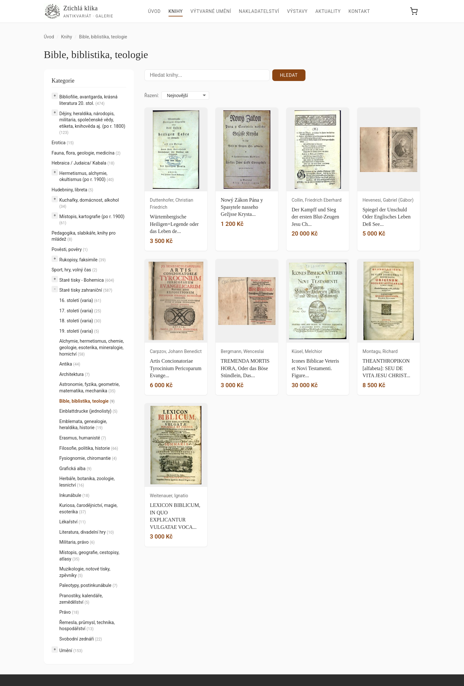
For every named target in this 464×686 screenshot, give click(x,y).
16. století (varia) (80, 300)
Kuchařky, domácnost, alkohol (89, 203)
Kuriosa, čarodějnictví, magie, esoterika (88, 508)
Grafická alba (75, 468)
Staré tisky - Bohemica (86, 280)
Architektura (74, 374)
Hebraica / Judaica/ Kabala (83, 163)
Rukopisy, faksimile (82, 259)
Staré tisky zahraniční (85, 290)
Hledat (289, 75)
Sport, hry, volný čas (74, 269)
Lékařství (72, 521)
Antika (69, 364)
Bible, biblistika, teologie (87, 401)
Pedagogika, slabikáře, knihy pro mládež (84, 236)
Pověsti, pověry (70, 249)
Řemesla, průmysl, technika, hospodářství (87, 625)
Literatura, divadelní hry (86, 532)
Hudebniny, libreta (72, 189)
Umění (70, 650)
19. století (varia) (79, 331)
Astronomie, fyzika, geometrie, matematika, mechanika (89, 387)
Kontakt (359, 11)
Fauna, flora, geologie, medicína (86, 153)
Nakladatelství (259, 11)
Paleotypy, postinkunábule (88, 585)
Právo (69, 612)
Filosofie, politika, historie (88, 448)
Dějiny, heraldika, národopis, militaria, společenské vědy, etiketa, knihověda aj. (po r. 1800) (92, 123)
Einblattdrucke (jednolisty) (88, 411)
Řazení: (151, 95)
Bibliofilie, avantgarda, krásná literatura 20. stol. (88, 100)
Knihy (176, 11)
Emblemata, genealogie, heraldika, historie (83, 424)
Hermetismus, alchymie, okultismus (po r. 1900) (86, 176)
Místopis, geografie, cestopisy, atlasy (89, 555)
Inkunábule (74, 495)
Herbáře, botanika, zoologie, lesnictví (87, 482)
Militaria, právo (77, 542)
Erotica (63, 142)
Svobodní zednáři (80, 638)
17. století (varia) (80, 310)
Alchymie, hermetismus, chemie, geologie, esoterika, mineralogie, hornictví (91, 347)
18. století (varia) (80, 320)
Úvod (154, 11)
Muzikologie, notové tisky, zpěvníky (84, 572)
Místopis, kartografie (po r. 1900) (91, 220)
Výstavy (297, 11)
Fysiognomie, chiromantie (88, 458)
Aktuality (328, 11)
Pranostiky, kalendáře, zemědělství (81, 599)
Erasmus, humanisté (82, 437)
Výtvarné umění (210, 11)
